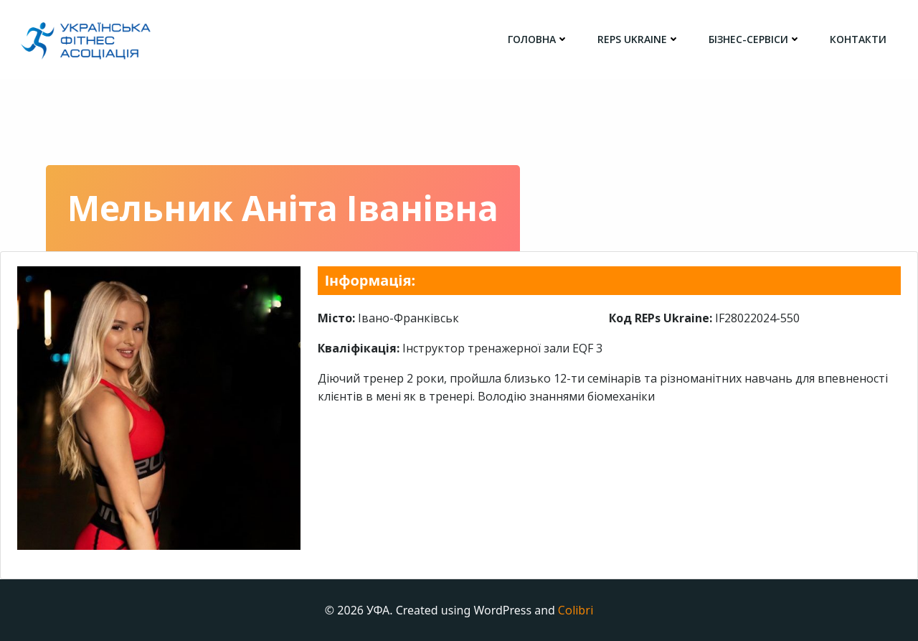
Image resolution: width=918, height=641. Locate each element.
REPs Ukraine (638, 39)
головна (538, 39)
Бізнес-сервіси (755, 39)
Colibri (575, 610)
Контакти (858, 39)
